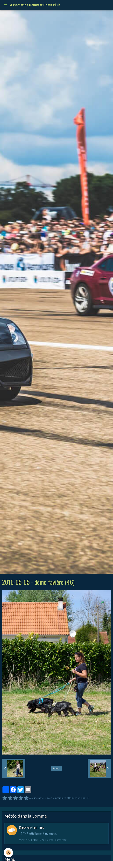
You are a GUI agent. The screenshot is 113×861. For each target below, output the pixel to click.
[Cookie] (8, 852)
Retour (56, 768)
